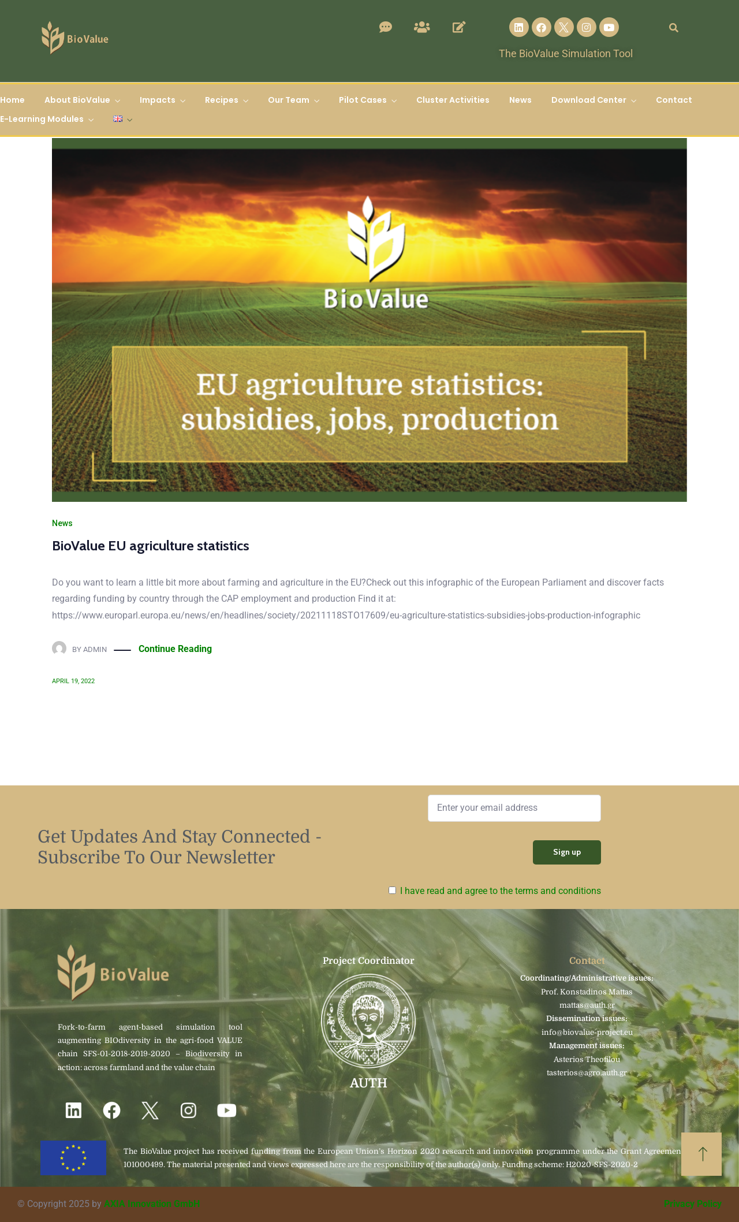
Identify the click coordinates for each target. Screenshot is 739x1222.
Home (12, 100)
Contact (674, 100)
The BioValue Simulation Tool (566, 53)
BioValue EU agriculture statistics (150, 545)
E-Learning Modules (42, 119)
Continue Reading (175, 649)
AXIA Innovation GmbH (152, 1203)
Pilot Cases (363, 100)
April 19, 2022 (73, 681)
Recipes (221, 100)
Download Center (588, 100)
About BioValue (77, 100)
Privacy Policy (693, 1203)
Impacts (158, 100)
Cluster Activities (453, 100)
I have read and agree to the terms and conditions (500, 890)
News (520, 100)
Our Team (288, 100)
